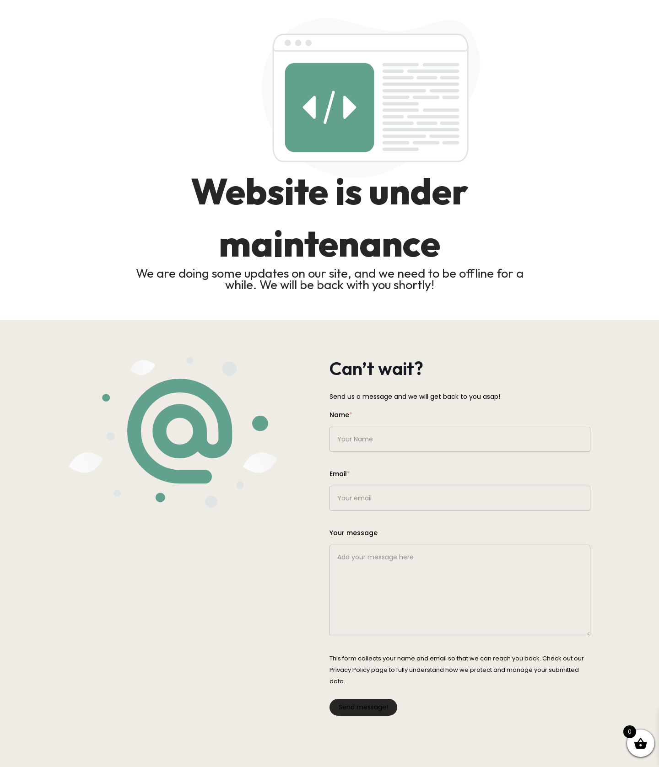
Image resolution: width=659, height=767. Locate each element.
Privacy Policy (350, 669)
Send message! (363, 707)
